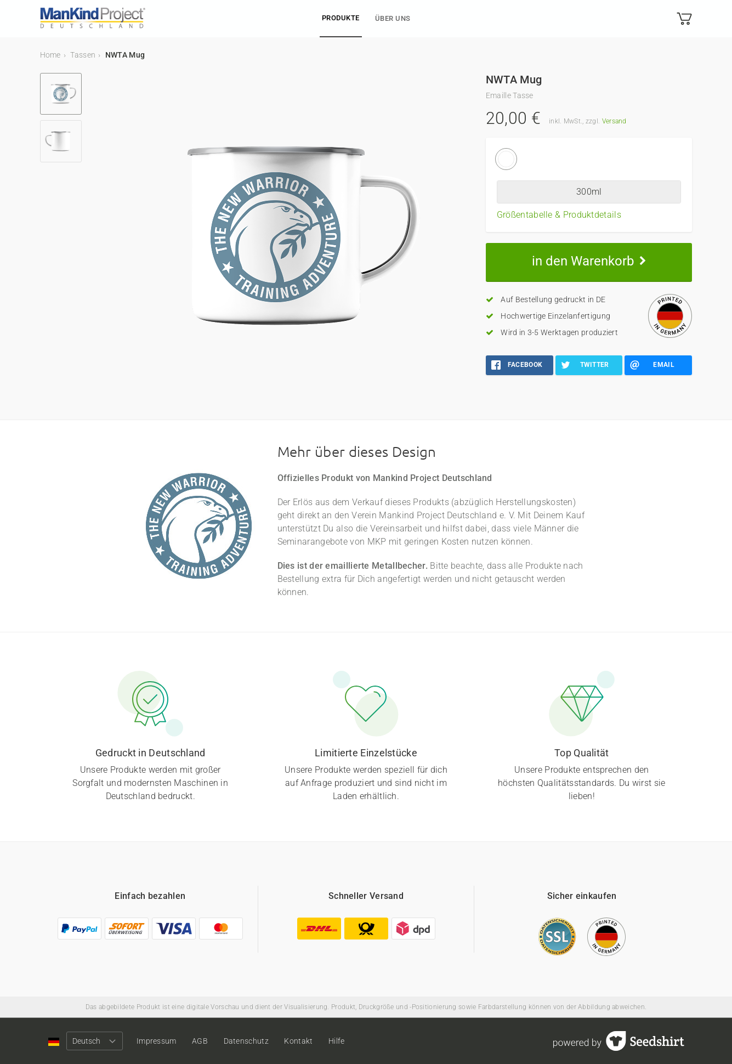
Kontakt (309, 1041)
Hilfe (350, 1041)
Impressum (159, 1041)
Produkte (341, 18)
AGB (205, 1041)
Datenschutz (253, 1041)
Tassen (82, 54)
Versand (614, 121)
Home (50, 54)
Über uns (393, 18)
